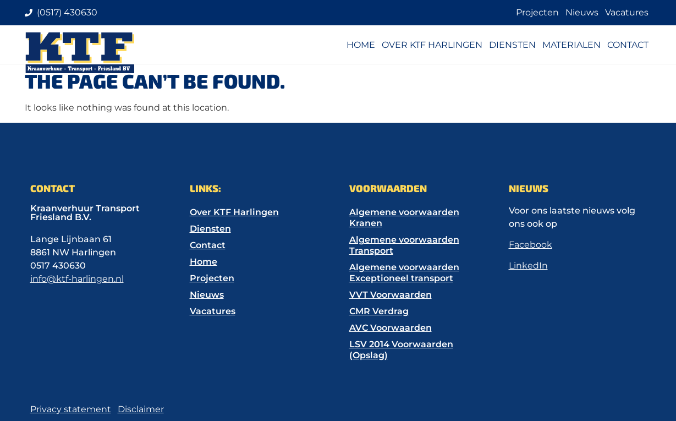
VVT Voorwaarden (390, 294)
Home (361, 45)
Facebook (530, 244)
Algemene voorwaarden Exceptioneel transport (404, 272)
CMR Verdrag (379, 311)
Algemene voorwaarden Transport (404, 245)
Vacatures (626, 12)
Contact (627, 45)
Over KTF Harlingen (432, 45)
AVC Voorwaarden (390, 327)
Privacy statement (70, 409)
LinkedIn (528, 265)
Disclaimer (141, 409)
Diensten (512, 45)
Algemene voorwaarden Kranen (404, 217)
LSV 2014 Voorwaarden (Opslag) (401, 349)
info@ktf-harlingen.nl (77, 279)
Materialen (571, 45)
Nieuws (581, 12)
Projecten (537, 12)
